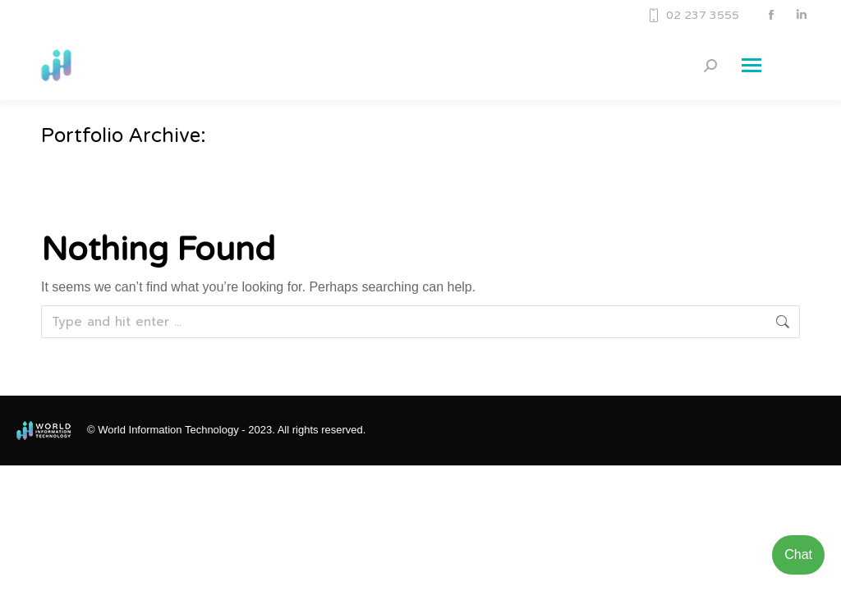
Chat (798, 554)
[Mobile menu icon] (774, 65)
